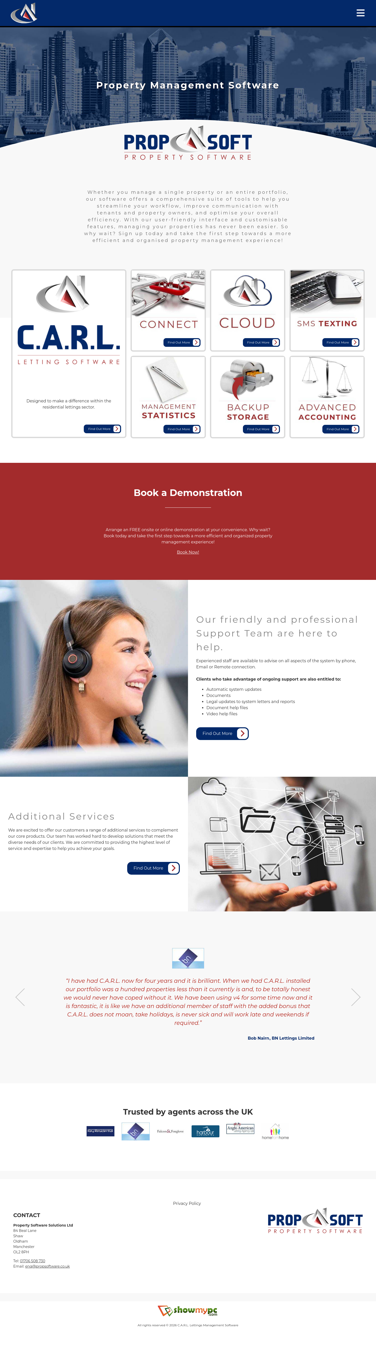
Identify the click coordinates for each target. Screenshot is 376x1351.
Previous (20, 997)
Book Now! (188, 552)
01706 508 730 (32, 1261)
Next (356, 997)
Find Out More (104, 429)
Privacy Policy (187, 1203)
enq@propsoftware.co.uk (47, 1266)
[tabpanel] (188, 85)
